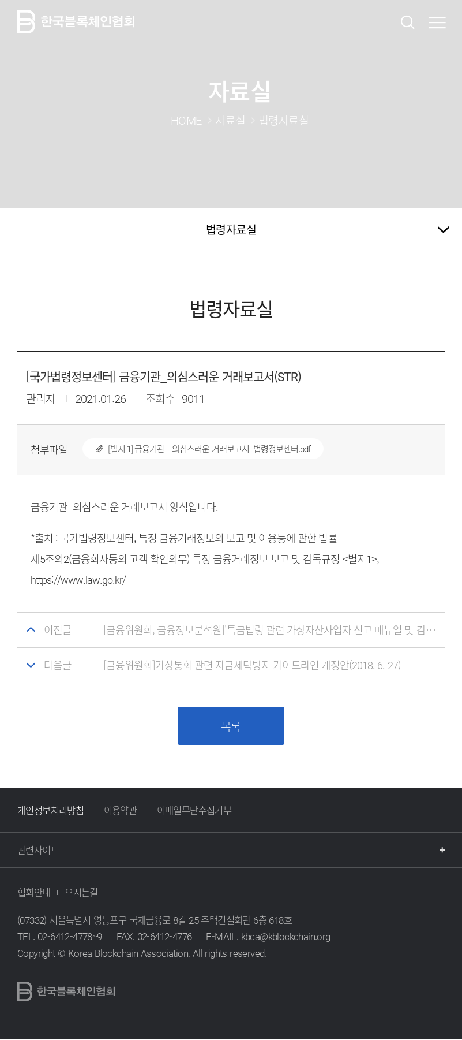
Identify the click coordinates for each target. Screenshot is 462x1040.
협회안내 (34, 893)
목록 (231, 726)
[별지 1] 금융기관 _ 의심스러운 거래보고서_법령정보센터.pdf (196, 448)
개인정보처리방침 (50, 811)
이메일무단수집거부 (194, 811)
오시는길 (81, 893)
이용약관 (120, 811)
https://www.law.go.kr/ (78, 579)
